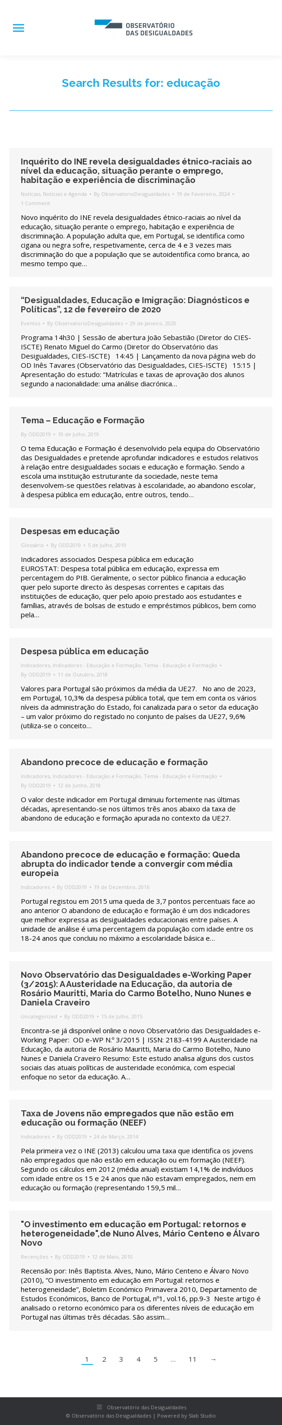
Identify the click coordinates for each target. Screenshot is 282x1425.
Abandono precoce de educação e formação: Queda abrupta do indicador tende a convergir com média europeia (130, 864)
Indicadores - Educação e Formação (97, 665)
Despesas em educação (70, 531)
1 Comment (35, 203)
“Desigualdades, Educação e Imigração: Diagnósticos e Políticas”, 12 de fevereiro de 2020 (135, 304)
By (132, 193)
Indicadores (35, 665)
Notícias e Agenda (65, 193)
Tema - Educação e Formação (180, 665)
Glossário (32, 545)
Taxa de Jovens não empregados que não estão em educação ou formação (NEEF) (127, 1117)
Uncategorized (39, 1016)
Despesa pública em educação (85, 651)
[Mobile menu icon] (18, 28)
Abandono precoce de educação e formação (114, 762)
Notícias (30, 193)
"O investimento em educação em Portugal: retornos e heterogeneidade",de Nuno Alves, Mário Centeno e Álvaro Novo (140, 1233)
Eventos (30, 323)
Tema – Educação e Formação (83, 420)
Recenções (34, 1256)
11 (193, 1359)
